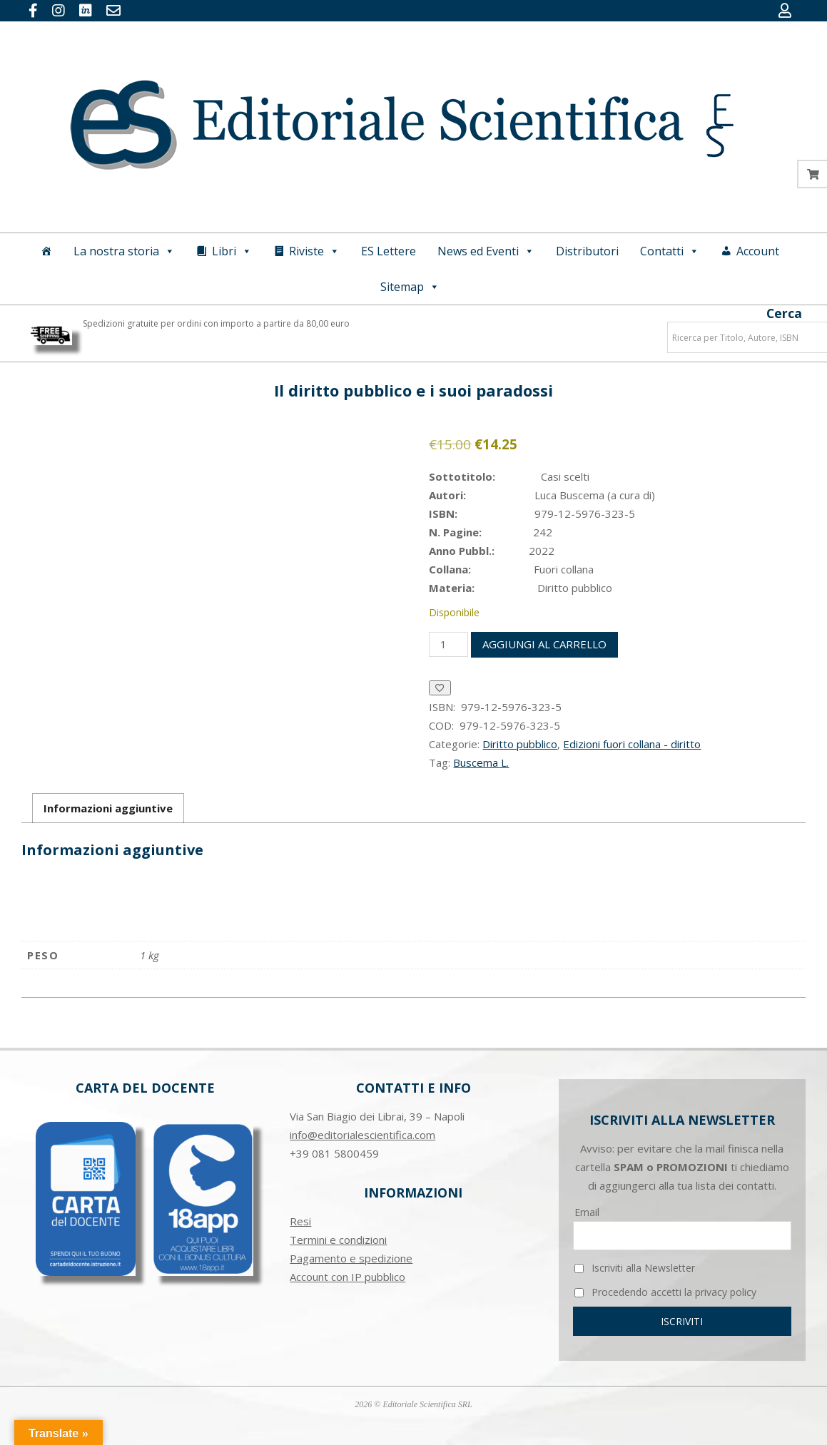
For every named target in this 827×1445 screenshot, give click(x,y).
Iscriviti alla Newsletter (634, 1268)
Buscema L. (481, 762)
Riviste (314, 251)
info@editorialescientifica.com (362, 1135)
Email (586, 1212)
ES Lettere (388, 251)
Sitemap (410, 287)
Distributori (587, 251)
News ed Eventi (485, 251)
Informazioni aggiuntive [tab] (108, 808)
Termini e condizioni (338, 1239)
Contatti (669, 251)
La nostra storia (124, 251)
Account (757, 251)
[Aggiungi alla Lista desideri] (440, 687)
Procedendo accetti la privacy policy (665, 1292)
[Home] (46, 251)
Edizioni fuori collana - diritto (632, 744)
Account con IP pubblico (347, 1277)
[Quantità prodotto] (448, 644)
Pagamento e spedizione (351, 1258)
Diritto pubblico (519, 744)
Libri (232, 251)
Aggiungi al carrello (544, 644)
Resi (300, 1221)
